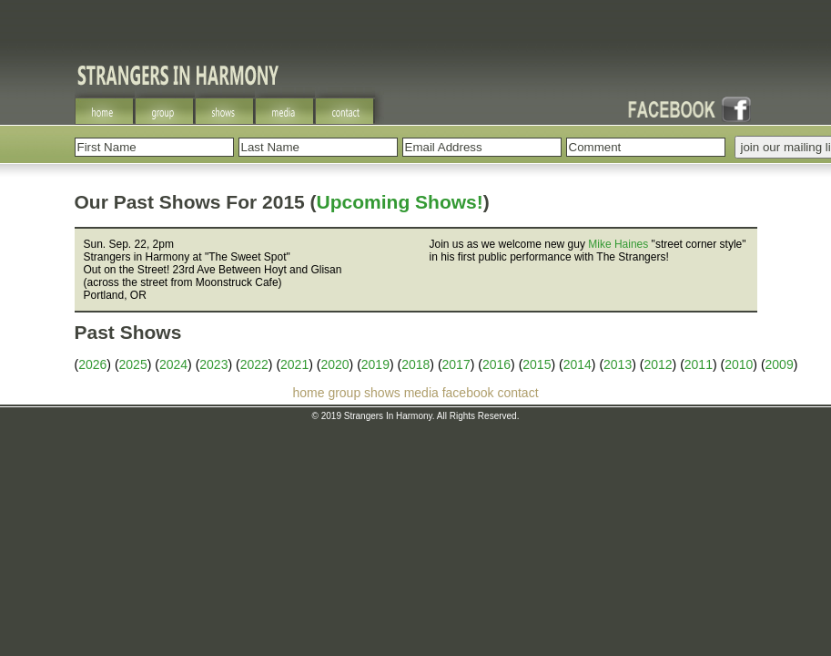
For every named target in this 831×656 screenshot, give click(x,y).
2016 (496, 364)
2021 (294, 364)
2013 (617, 364)
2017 (456, 364)
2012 (658, 364)
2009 (779, 364)
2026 (92, 364)
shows (382, 392)
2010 (739, 364)
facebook (468, 392)
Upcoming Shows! (400, 201)
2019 (375, 364)
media (421, 392)
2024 (173, 364)
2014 (577, 364)
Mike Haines (618, 244)
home (308, 392)
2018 (415, 364)
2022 (254, 364)
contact (517, 392)
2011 (698, 364)
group (344, 392)
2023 (213, 364)
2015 (536, 364)
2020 (334, 364)
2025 (133, 364)
